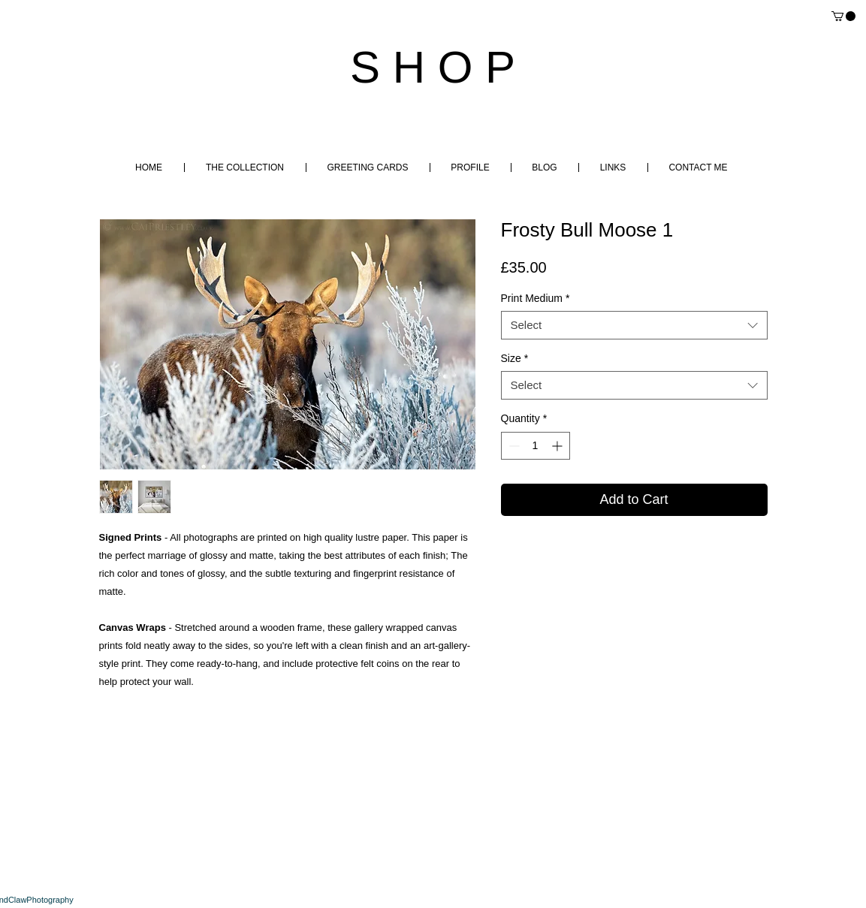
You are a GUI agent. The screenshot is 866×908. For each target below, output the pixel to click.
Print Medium (535, 298)
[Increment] (558, 446)
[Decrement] (512, 446)
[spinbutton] (535, 446)
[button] (843, 16)
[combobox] (634, 325)
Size (515, 358)
